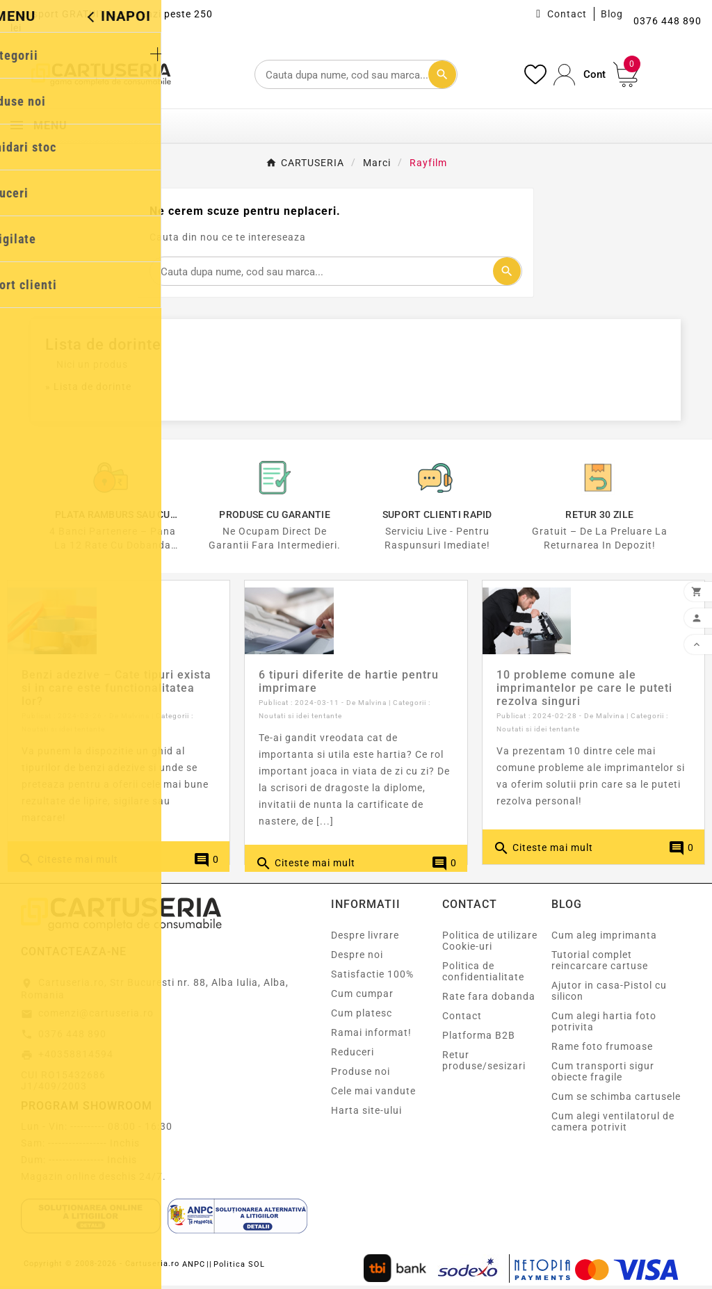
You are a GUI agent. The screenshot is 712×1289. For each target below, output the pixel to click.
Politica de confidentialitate (483, 975)
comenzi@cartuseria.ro (96, 1017)
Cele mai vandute (373, 1095)
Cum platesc (361, 1017)
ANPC (193, 1268)
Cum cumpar (362, 997)
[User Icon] (579, 75)
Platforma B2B (478, 1039)
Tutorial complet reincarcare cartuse (599, 964)
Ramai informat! (371, 1036)
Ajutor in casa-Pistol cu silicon (609, 995)
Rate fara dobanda (488, 1000)
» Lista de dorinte (88, 386)
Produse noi (360, 1075)
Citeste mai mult (68, 864)
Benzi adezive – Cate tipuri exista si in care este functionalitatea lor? (116, 692)
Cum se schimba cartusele (616, 1100)
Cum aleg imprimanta (604, 939)
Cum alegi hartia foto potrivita (603, 1025)
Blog (612, 13)
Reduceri (352, 1056)
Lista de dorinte (103, 344)
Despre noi (357, 958)
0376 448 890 (72, 1037)
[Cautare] (355, 74)
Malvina (135, 720)
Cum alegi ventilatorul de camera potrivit (612, 1125)
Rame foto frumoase (602, 1050)
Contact (567, 13)
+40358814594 (75, 1058)
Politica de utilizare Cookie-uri (489, 945)
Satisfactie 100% (372, 978)
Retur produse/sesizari (484, 1064)
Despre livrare (365, 939)
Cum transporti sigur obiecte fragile (602, 1075)
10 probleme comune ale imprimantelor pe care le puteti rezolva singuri (584, 692)
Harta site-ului (366, 1114)
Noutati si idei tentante (63, 733)
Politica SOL (239, 1268)
